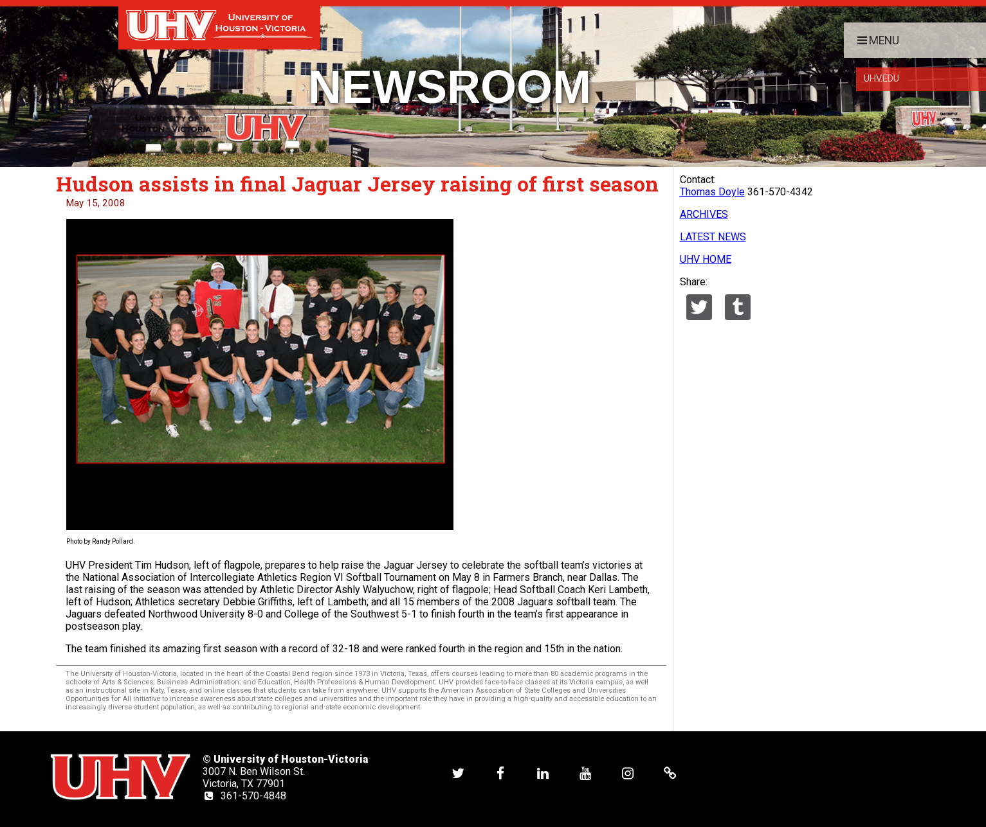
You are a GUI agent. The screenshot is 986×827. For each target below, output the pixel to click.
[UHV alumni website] (670, 773)
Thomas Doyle (712, 192)
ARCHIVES (704, 214)
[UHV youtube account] (585, 773)
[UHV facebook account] (500, 773)
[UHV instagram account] (627, 773)
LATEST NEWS (713, 237)
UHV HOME (705, 259)
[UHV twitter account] (458, 773)
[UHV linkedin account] (543, 773)
